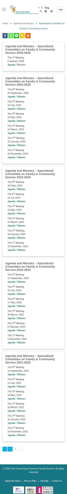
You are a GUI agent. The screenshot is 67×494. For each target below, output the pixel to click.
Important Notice (12, 481)
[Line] (16, 35)
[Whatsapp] (10, 35)
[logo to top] (4, 10)
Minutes (21, 96)
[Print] (28, 35)
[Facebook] (5, 35)
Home (5, 23)
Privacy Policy (30, 481)
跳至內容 (61, 10)
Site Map (44, 481)
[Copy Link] (22, 35)
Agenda (11, 64)
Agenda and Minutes (24, 23)
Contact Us (57, 481)
